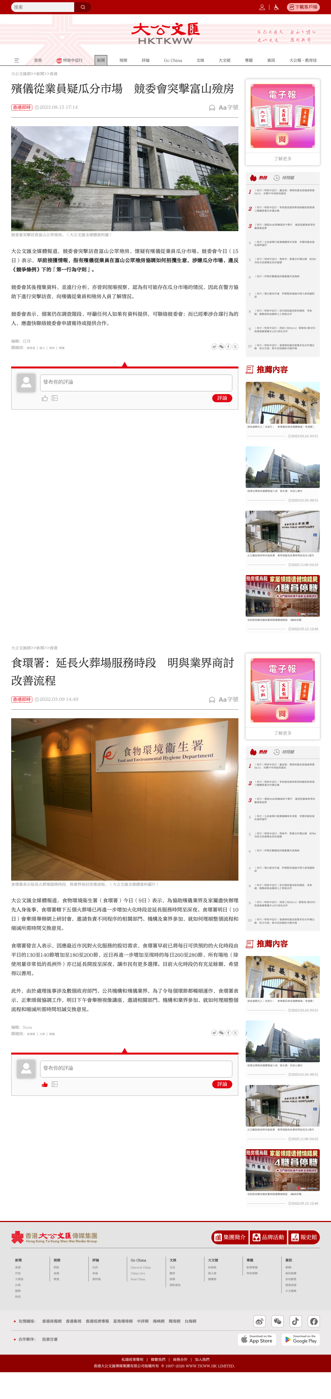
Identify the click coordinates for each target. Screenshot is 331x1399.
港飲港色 (175, 1312)
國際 (18, 1317)
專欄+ (288, 1294)
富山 (46, 348)
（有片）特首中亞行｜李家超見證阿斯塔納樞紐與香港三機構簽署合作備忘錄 (284, 210)
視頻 (57, 1287)
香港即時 (22, 107)
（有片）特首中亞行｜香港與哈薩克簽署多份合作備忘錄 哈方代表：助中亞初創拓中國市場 (284, 348)
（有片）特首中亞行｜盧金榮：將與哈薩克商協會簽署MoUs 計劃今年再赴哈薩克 (284, 193)
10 (250, 346)
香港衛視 (73, 1348)
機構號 (212, 1306)
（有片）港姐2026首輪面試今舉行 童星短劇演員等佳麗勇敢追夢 (285, 228)
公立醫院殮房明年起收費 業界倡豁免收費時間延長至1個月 (282, 566)
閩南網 (174, 1348)
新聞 (40, 74)
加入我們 (202, 1386)
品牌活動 (273, 1264)
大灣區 (19, 1306)
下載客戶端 (306, 6)
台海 (18, 1312)
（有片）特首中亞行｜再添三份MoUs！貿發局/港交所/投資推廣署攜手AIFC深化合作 (285, 331)
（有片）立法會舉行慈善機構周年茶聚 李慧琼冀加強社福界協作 (284, 245)
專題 (250, 1287)
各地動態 (290, 1306)
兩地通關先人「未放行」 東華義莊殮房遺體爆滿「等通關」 (282, 430)
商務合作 (180, 1386)
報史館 (308, 1264)
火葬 (46, 1047)
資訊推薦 (290, 1300)
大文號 (213, 1287)
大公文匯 (165, 33)
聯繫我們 (158, 1386)
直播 (56, 1300)
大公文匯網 (21, 74)
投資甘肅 (50, 1366)
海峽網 (159, 1348)
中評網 (143, 1348)
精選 (56, 1306)
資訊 (288, 1287)
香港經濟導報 (97, 1348)
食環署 (32, 1047)
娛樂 (172, 1306)
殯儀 (70, 348)
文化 (172, 1294)
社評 (95, 1294)
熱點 (56, 1294)
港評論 (96, 1306)
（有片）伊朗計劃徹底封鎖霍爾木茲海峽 (284, 277)
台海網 (190, 1348)
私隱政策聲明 (132, 1386)
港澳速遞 (290, 1312)
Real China (138, 1306)
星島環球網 (123, 1348)
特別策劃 (252, 1300)
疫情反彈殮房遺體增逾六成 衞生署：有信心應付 (282, 498)
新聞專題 (252, 1294)
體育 (172, 1300)
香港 (53, 74)
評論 (222, 398)
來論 (95, 1300)
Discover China (141, 1294)
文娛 (173, 1287)
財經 (18, 1323)
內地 (18, 1300)
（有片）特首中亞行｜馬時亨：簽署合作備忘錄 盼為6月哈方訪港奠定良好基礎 (284, 262)
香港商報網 (52, 1348)
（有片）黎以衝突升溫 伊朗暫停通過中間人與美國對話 (284, 297)
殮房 (58, 348)
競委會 (32, 348)
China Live (138, 1300)
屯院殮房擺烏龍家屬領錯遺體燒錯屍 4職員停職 (281, 634)
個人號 (212, 1300)
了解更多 (283, 158)
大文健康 (290, 1317)
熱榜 (264, 178)
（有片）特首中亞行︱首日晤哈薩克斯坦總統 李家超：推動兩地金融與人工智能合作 (284, 314)
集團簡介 (234, 1264)
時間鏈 (294, 178)
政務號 (212, 1294)
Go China (138, 1287)
